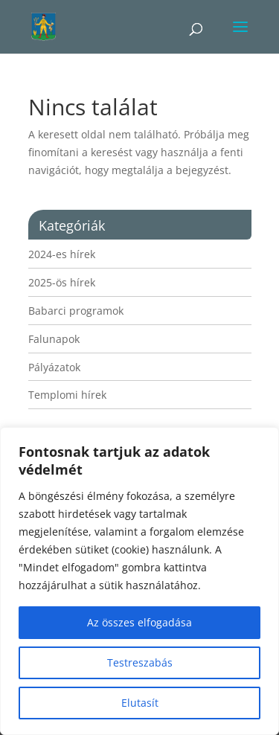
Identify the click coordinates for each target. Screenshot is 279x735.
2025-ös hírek (61, 282)
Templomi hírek (67, 395)
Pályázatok (54, 367)
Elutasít (139, 703)
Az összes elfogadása (139, 622)
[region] (139, 581)
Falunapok (54, 339)
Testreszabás (140, 662)
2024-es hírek (61, 254)
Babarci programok (76, 311)
